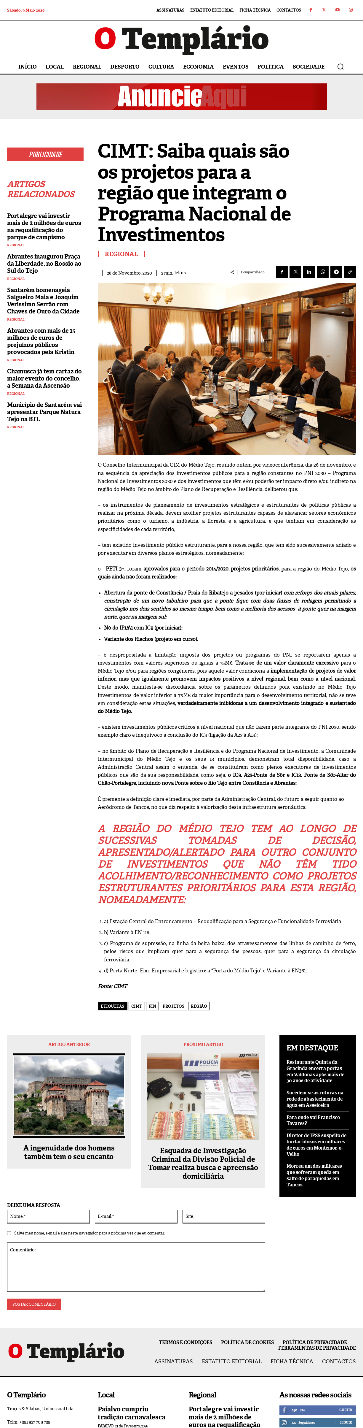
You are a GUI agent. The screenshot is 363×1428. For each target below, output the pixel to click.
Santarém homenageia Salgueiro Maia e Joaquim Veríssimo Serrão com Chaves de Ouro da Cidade (43, 300)
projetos (173, 1006)
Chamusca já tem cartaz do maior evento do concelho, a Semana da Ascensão (44, 378)
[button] (340, 66)
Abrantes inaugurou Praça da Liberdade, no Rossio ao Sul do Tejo (44, 264)
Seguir (346, 1422)
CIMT (136, 1006)
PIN (152, 1006)
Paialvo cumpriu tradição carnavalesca (131, 1413)
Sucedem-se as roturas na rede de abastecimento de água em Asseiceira (315, 1099)
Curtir (345, 1410)
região (199, 1006)
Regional (16, 245)
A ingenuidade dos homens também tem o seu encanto (69, 1152)
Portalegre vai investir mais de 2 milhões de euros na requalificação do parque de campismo (44, 226)
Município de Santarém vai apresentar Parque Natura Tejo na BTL (44, 412)
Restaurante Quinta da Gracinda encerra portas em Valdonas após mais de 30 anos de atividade (315, 1071)
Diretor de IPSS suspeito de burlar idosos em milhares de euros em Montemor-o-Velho (316, 1144)
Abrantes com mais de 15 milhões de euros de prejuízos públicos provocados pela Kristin (41, 341)
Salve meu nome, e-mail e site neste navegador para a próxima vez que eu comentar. (89, 1233)
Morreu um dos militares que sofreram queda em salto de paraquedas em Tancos (314, 1175)
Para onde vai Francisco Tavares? (313, 1120)
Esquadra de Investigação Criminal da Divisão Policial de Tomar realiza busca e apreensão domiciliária (203, 1164)
